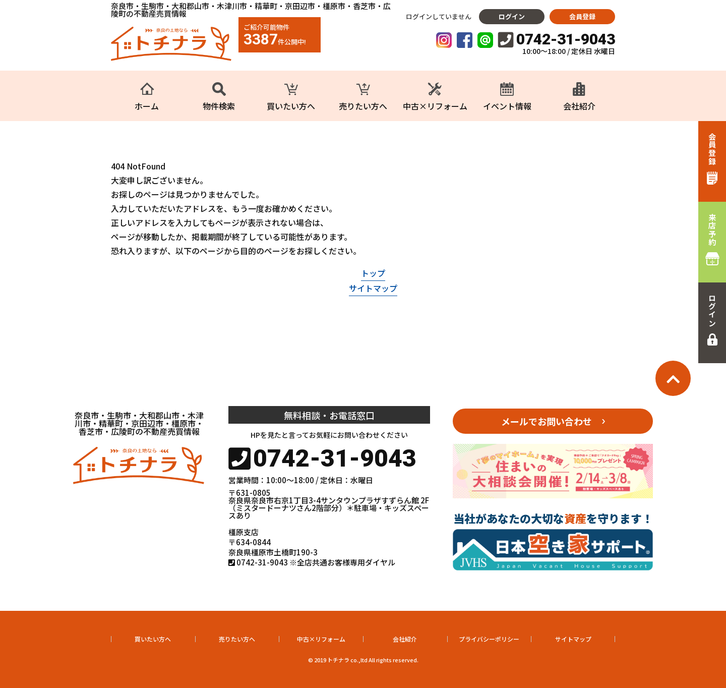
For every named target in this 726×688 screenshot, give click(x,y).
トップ (373, 273)
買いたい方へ (153, 639)
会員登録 (582, 16)
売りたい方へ (237, 639)
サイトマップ (373, 288)
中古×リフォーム (321, 639)
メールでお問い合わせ (546, 421)
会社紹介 (405, 639)
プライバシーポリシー (489, 639)
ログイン (512, 16)
